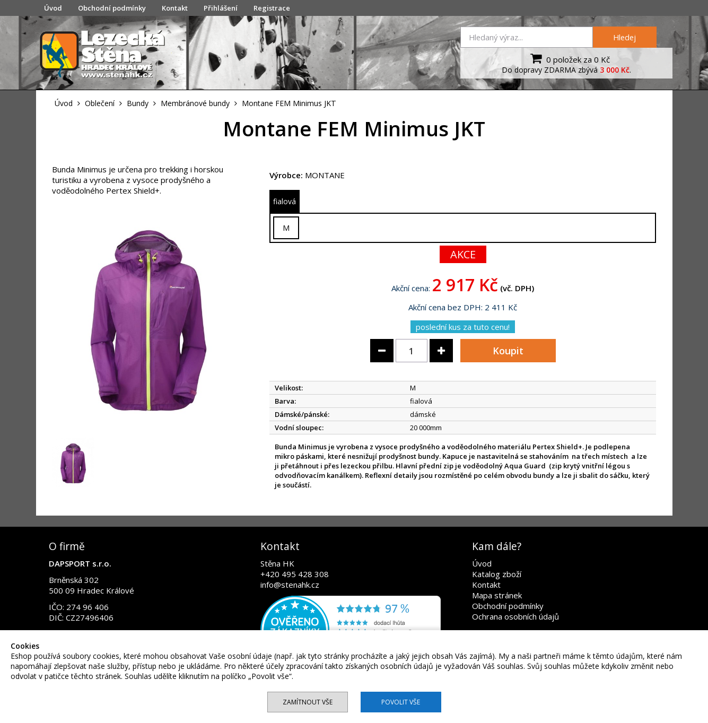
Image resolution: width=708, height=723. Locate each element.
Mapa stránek (497, 595)
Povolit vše (400, 702)
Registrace (272, 8)
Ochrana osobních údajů (515, 616)
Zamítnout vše (308, 702)
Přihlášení (221, 8)
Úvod (53, 8)
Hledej (624, 37)
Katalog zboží (496, 574)
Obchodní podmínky (112, 8)
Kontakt (175, 8)
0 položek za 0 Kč (569, 58)
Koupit (508, 350)
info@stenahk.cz (289, 584)
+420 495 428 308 (294, 574)
